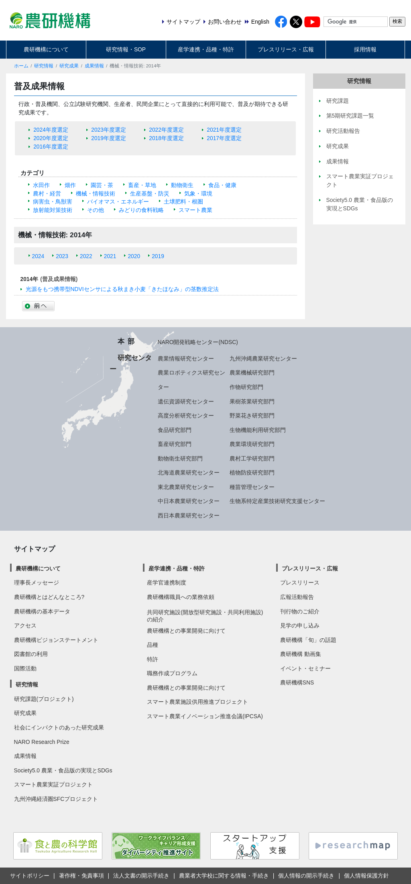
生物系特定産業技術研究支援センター (277, 501)
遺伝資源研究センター (186, 401)
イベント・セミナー (305, 668)
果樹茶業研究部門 (252, 401)
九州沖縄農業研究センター (263, 358)
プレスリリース (299, 582)
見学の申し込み (299, 625)
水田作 (41, 185)
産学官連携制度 (166, 582)
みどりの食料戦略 (141, 210)
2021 (110, 256)
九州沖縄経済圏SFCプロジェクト (56, 799)
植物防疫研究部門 (252, 472)
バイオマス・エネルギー (118, 201)
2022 (86, 256)
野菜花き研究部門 (252, 415)
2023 (62, 256)
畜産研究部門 (174, 444)
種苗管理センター (252, 487)
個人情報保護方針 (366, 875)
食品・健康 (222, 185)
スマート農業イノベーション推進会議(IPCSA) (205, 716)
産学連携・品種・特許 (206, 49)
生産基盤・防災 (149, 193)
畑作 (70, 185)
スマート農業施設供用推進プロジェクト (197, 702)
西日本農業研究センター (189, 515)
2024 (38, 256)
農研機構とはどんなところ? (49, 597)
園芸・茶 (102, 185)
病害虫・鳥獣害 (52, 201)
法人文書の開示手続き (141, 875)
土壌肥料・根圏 (183, 201)
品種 (152, 645)
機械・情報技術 (95, 193)
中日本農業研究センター (189, 501)
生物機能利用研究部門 (258, 430)
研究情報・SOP (126, 49)
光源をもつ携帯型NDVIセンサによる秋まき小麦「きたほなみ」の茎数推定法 (122, 289)
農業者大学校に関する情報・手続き (224, 875)
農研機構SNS (297, 682)
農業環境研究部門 (252, 444)
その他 (95, 210)
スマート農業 (195, 210)
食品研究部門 (174, 430)
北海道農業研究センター (189, 472)
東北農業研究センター (186, 487)
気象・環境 (198, 193)
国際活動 (25, 668)
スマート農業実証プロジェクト (53, 784)
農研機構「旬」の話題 (308, 640)
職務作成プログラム (172, 673)
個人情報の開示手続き (306, 875)
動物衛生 (182, 185)
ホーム (21, 65)
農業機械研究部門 (252, 372)
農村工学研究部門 (252, 458)
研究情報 (43, 65)
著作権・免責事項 (81, 875)
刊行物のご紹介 (299, 611)
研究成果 (69, 65)
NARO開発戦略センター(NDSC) (198, 342)
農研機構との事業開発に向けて (186, 630)
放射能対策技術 (52, 210)
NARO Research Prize (41, 742)
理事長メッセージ (36, 582)
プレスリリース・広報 (286, 49)
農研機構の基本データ (42, 611)
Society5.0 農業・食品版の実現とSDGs (63, 770)
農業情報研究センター (186, 358)
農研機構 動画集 (300, 654)
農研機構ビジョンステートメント (56, 640)
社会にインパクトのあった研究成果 (59, 727)
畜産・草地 (142, 185)
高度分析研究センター (186, 415)
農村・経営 (47, 193)
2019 (158, 256)
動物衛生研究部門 (180, 458)
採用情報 (365, 49)
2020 (134, 256)
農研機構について (46, 49)
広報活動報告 (297, 597)
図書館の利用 (31, 654)
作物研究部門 (246, 387)
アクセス (25, 625)
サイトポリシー (29, 875)
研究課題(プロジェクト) (44, 699)
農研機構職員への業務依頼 (180, 597)
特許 (152, 659)
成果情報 (94, 65)
